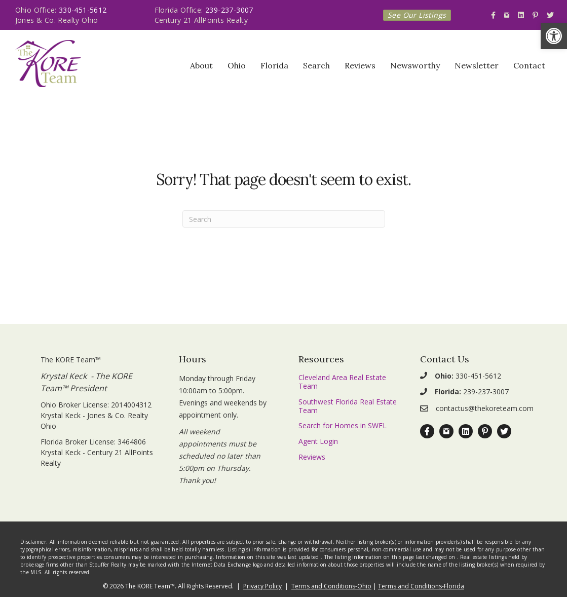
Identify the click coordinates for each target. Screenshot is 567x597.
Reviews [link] (360, 65)
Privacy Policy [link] (262, 586)
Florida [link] (274, 65)
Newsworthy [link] (415, 65)
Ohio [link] (237, 65)
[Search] (283, 219)
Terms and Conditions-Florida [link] (421, 586)
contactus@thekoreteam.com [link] (485, 408)
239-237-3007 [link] (229, 10)
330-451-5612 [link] (83, 10)
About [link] (201, 65)
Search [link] (316, 65)
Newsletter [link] (477, 65)
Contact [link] (529, 65)
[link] (554, 36)
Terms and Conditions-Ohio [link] (331, 586)
